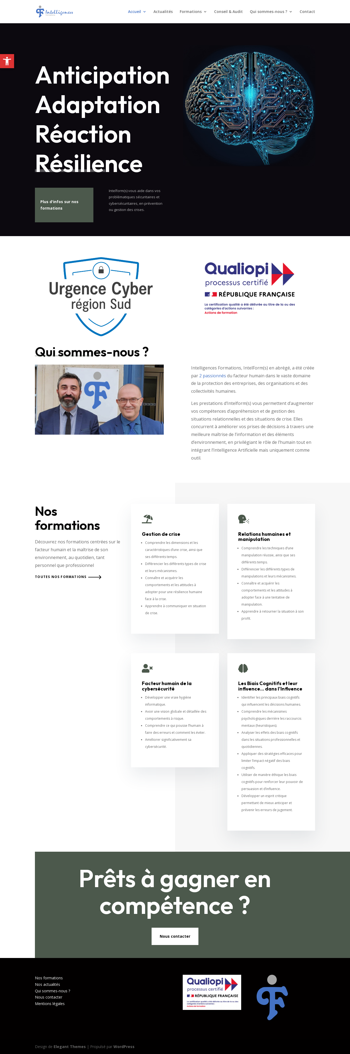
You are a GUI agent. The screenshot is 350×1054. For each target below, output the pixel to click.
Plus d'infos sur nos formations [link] (59, 205)
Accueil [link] (134, 12)
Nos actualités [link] (47, 984)
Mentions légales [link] (50, 1003)
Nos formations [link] (49, 977)
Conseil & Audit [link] (228, 12)
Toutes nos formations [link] (60, 576)
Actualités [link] (163, 12)
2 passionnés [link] (212, 376)
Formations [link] (191, 12)
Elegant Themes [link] (70, 1046)
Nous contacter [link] (175, 936)
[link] (7, 61)
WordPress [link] (124, 1046)
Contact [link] (307, 12)
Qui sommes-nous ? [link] (268, 12)
